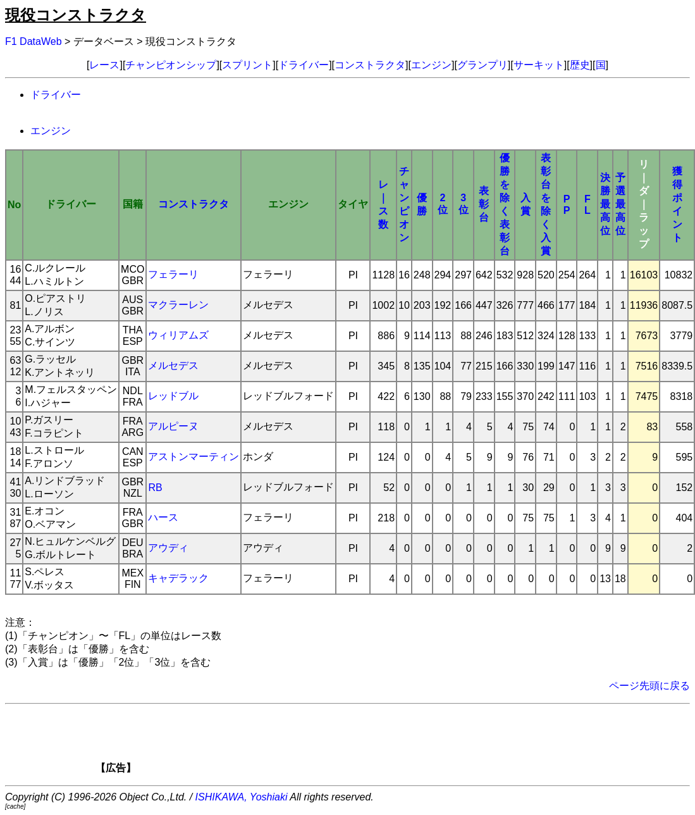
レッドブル (173, 395)
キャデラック (178, 578)
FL (587, 205)
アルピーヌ (173, 426)
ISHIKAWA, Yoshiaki (241, 797)
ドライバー (303, 64)
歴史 (580, 64)
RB (155, 487)
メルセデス (173, 365)
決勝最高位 (605, 204)
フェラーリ (173, 274)
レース (104, 64)
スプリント (247, 64)
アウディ (168, 547)
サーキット (539, 64)
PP (566, 205)
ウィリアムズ (178, 335)
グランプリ (482, 64)
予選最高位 (620, 204)
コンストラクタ (370, 64)
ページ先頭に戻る (649, 685)
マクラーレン (178, 304)
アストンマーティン (193, 456)
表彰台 (484, 204)
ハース (163, 517)
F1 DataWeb (33, 41)
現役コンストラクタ (75, 14)
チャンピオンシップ (170, 64)
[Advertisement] (369, 742)
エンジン (431, 64)
